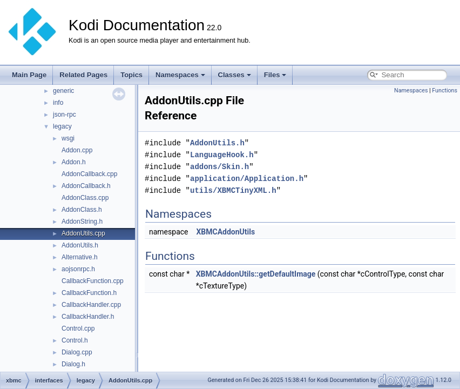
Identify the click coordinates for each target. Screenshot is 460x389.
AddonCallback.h (86, 186)
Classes (234, 75)
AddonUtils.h (80, 245)
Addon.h (74, 162)
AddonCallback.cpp (89, 174)
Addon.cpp (77, 150)
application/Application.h (246, 178)
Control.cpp (78, 328)
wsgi (68, 138)
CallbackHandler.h (88, 316)
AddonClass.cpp (85, 198)
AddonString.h (82, 221)
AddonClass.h (82, 209)
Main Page (29, 75)
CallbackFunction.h (89, 293)
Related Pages (83, 75)
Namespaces (180, 75)
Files (275, 75)
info (58, 102)
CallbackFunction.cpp (93, 281)
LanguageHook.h (222, 155)
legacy (62, 126)
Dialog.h (73, 364)
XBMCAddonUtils (225, 231)
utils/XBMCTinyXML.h (233, 190)
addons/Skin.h (219, 167)
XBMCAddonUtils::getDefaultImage (256, 274)
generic (63, 91)
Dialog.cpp (77, 352)
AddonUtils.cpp (83, 233)
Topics (131, 75)
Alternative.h (80, 257)
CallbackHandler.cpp (91, 304)
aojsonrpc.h (78, 269)
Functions (444, 90)
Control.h (75, 340)
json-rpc (64, 114)
